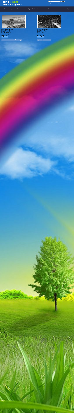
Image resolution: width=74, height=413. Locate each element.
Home (5, 9)
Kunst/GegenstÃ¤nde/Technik (32, 9)
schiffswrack (4, 40)
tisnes (9, 40)
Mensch (44, 9)
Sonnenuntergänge (65, 9)
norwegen (19, 40)
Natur (49, 9)
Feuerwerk (19, 9)
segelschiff (39, 40)
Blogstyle (12, 9)
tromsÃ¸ (14, 40)
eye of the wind (46, 40)
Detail (4, 37)
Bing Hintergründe (12, 5)
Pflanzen (56, 9)
